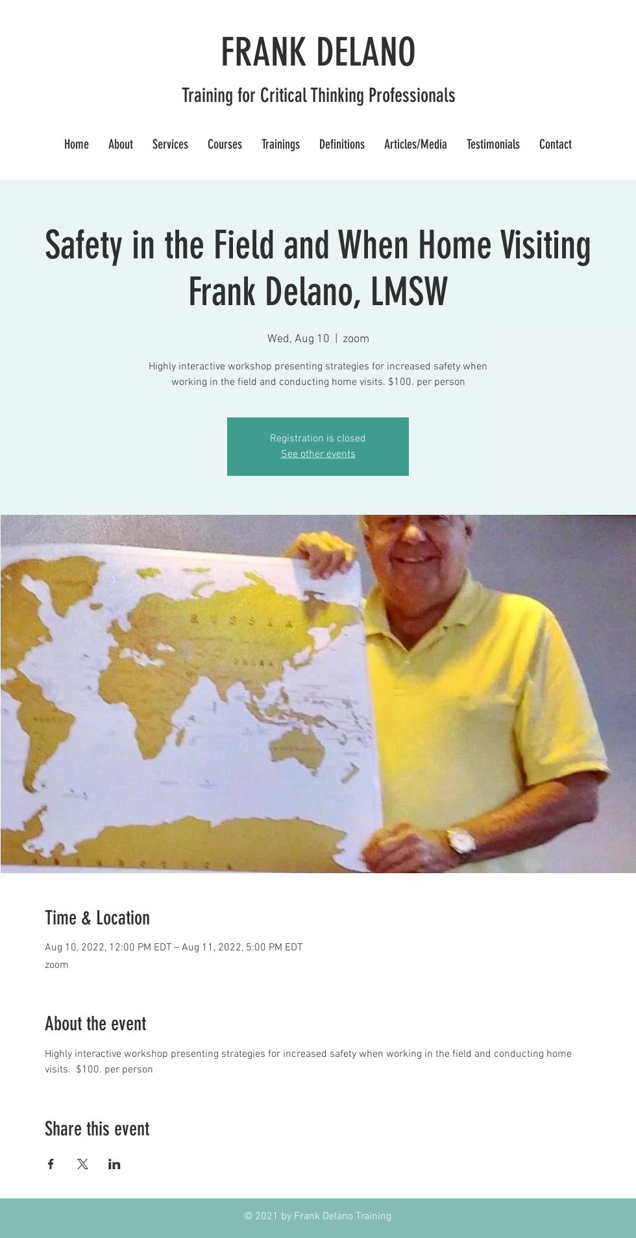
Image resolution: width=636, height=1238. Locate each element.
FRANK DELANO (318, 52)
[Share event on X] (83, 1164)
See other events (318, 454)
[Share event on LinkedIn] (114, 1164)
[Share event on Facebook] (51, 1164)
